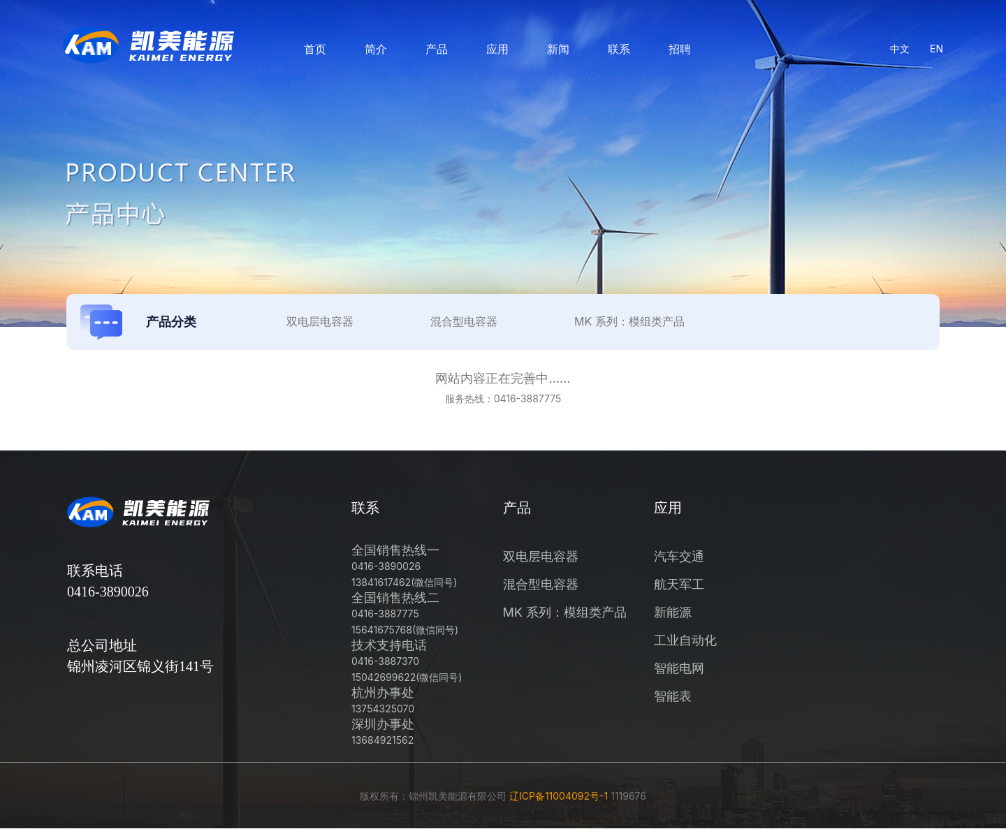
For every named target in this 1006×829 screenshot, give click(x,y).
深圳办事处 (382, 731)
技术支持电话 (406, 660)
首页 (315, 49)
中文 (900, 48)
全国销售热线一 (404, 565)
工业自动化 (685, 640)
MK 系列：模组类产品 (565, 612)
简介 (376, 49)
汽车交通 (679, 556)
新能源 (673, 612)
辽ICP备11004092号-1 (558, 796)
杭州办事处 (382, 699)
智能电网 (679, 668)
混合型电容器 (540, 584)
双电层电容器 (540, 556)
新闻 (558, 49)
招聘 (680, 49)
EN (936, 48)
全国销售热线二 (404, 613)
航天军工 (679, 584)
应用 (497, 49)
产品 (436, 49)
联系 (619, 49)
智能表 (673, 696)
